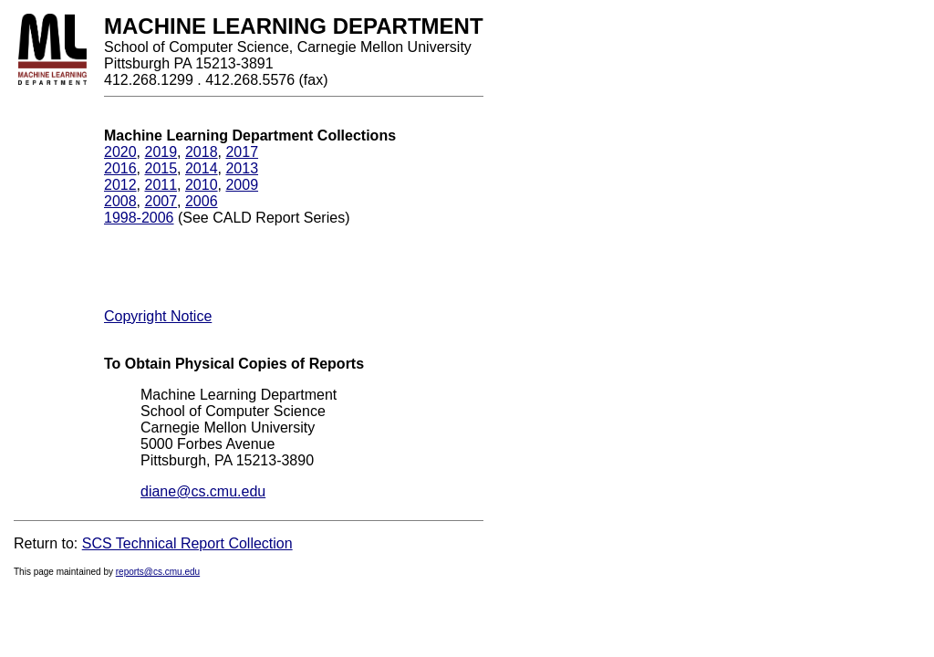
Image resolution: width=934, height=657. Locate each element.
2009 (241, 185)
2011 (160, 185)
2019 (160, 152)
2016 (120, 168)
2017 (241, 152)
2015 (160, 168)
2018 (201, 152)
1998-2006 (139, 217)
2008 (120, 201)
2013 (241, 168)
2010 (201, 185)
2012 (120, 185)
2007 (160, 201)
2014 (201, 168)
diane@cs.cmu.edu (202, 491)
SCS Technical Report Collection (187, 543)
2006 (201, 201)
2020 (120, 152)
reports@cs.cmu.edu (158, 572)
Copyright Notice (158, 316)
